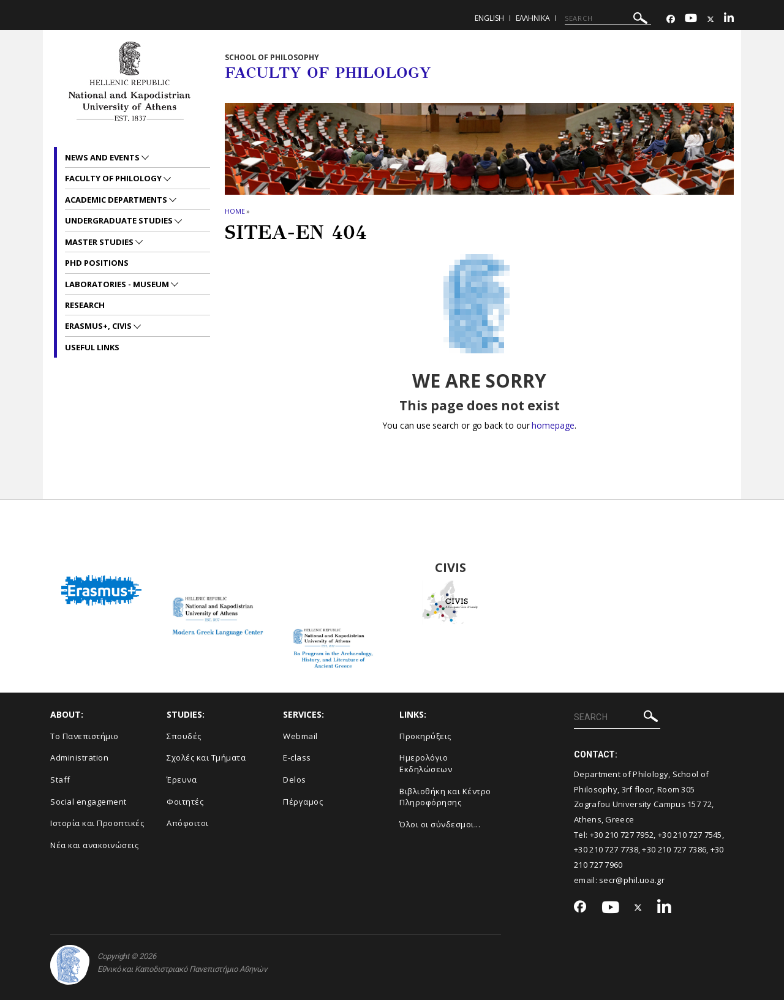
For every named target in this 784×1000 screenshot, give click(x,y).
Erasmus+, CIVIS (99, 325)
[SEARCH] (608, 18)
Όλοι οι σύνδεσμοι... (439, 824)
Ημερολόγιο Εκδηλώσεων (425, 763)
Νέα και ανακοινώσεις (94, 845)
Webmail (300, 736)
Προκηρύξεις (425, 736)
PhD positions (97, 262)
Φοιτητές (185, 801)
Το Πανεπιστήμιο (84, 736)
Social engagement (88, 801)
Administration (79, 757)
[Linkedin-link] (729, 19)
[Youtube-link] (691, 19)
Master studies (100, 241)
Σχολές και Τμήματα (206, 757)
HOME (235, 211)
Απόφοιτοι (188, 823)
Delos (294, 779)
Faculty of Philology (114, 178)
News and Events (103, 157)
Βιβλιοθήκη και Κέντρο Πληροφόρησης (445, 797)
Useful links (92, 347)
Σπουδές (184, 736)
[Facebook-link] (670, 19)
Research (85, 304)
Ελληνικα (533, 18)
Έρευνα (182, 779)
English (489, 18)
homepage (553, 425)
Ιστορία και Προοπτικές (97, 823)
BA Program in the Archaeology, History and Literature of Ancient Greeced (334, 567)
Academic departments (117, 199)
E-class (297, 757)
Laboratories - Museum (118, 284)
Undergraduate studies (120, 220)
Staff (60, 779)
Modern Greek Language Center (217, 568)
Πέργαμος (303, 801)
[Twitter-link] (710, 19)
